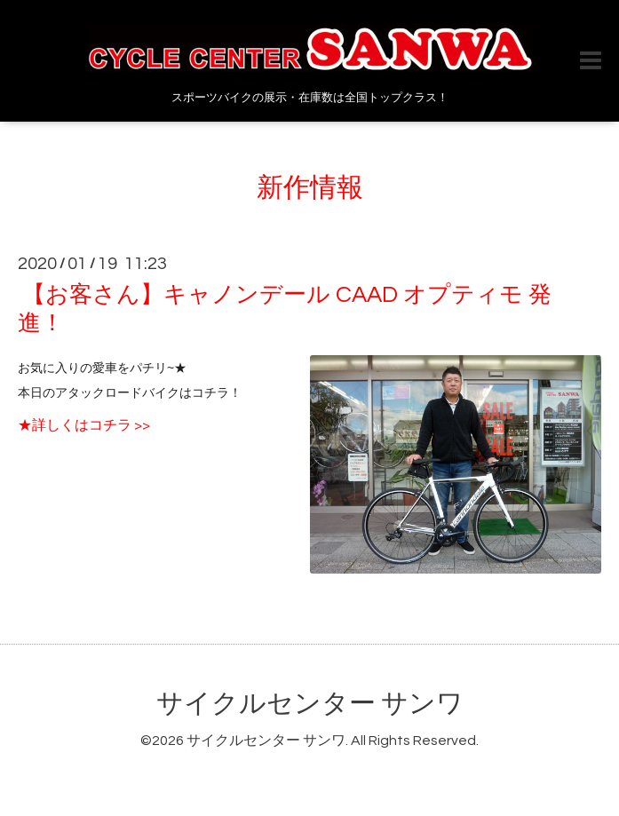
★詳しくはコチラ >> (84, 425)
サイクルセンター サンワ (310, 703)
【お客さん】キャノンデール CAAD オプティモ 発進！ (285, 308)
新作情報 (310, 188)
